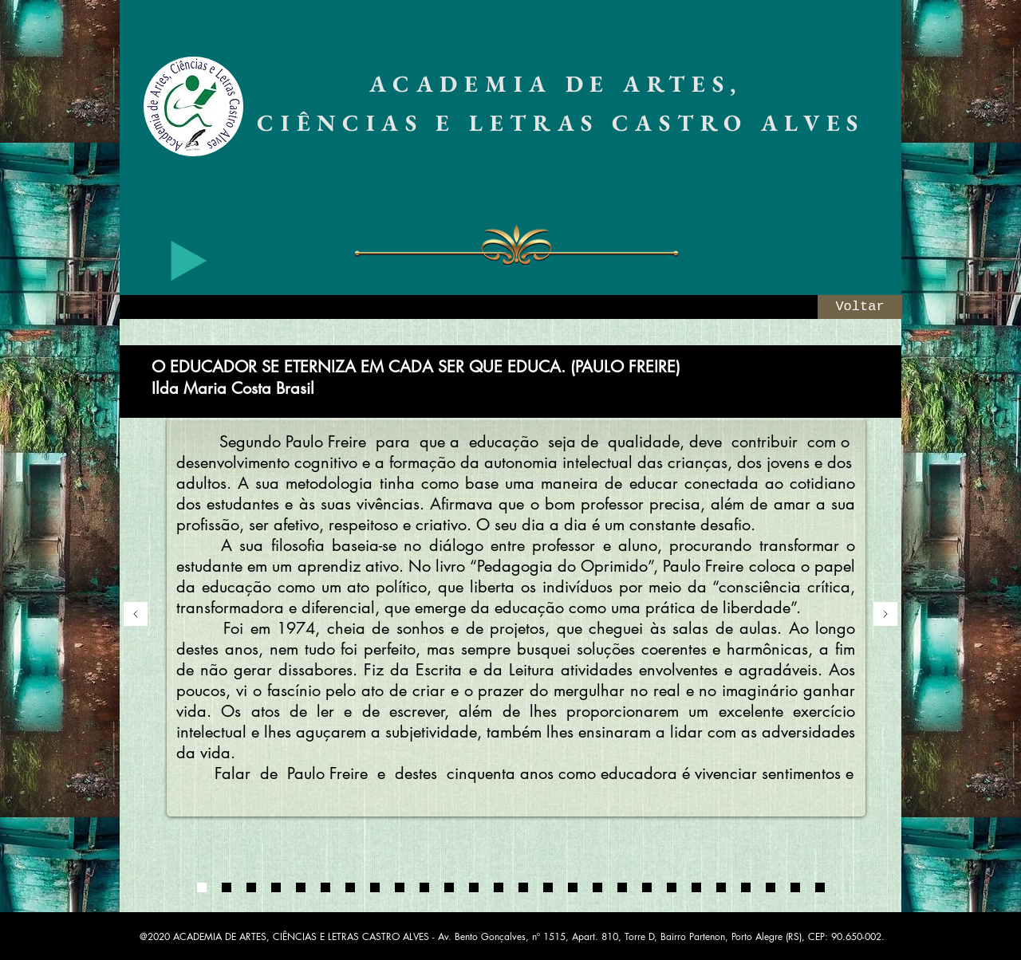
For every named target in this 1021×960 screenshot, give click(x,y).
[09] (647, 887)
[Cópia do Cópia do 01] (350, 887)
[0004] (276, 887)
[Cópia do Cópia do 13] (820, 887)
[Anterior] (136, 615)
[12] (721, 887)
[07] (597, 887)
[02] (474, 887)
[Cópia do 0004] (301, 887)
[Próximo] (885, 615)
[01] (449, 887)
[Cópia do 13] (795, 887)
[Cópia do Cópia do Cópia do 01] (375, 887)
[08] (622, 887)
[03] (498, 887)
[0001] (202, 887)
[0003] (251, 887)
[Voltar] (860, 307)
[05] (548, 887)
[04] (523, 887)
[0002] (226, 887)
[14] (770, 887)
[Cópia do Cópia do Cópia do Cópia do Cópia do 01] (424, 887)
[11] (696, 887)
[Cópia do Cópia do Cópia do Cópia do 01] (399, 887)
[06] (573, 887)
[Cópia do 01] (325, 887)
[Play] (189, 261)
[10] (671, 887)
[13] (746, 887)
